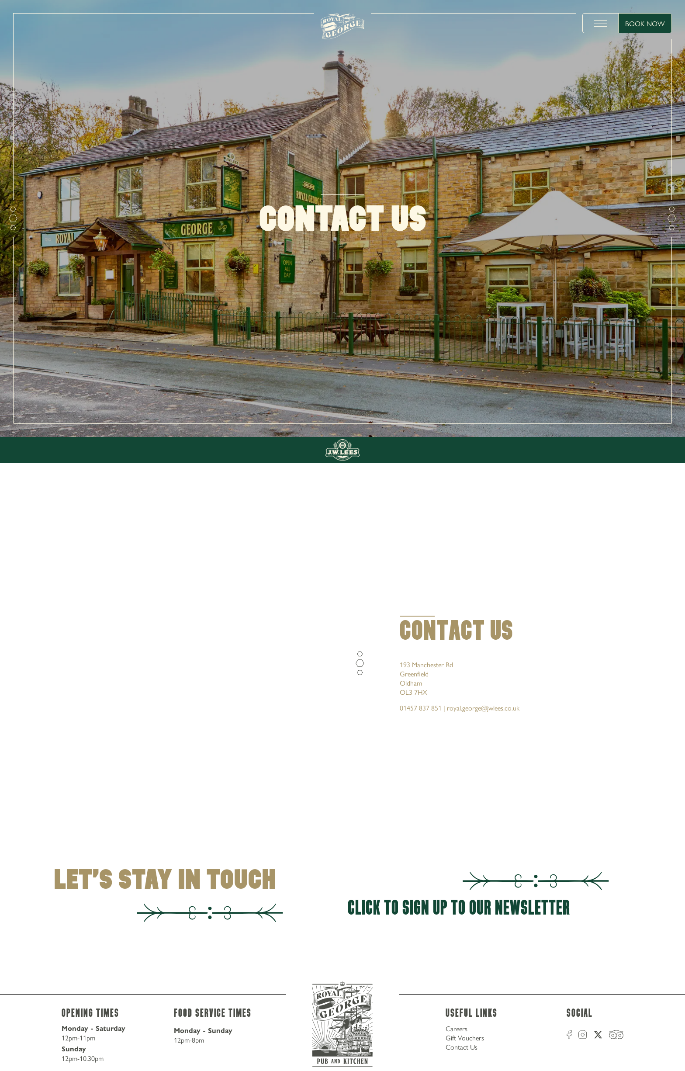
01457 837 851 (421, 708)
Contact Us (461, 1046)
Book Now (645, 23)
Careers (456, 1028)
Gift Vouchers (465, 1037)
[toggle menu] (600, 23)
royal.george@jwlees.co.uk (483, 708)
